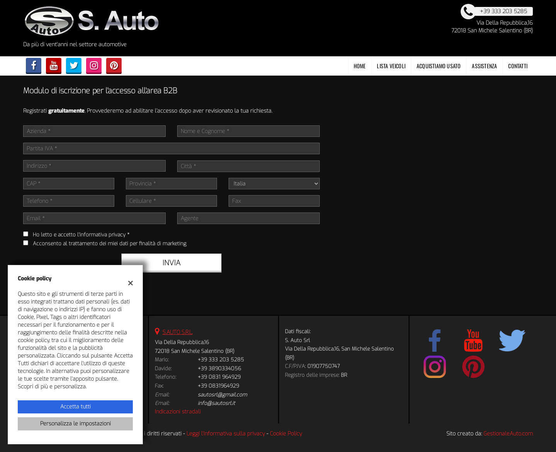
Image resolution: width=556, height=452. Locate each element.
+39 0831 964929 (219, 377)
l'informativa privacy (101, 234)
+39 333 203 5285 (221, 359)
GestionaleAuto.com (508, 433)
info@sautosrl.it (216, 403)
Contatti (517, 66)
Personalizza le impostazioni (75, 423)
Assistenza (484, 66)
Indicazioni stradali (178, 411)
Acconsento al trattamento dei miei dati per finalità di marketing (109, 243)
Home (360, 66)
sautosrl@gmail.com (222, 394)
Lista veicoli (391, 66)
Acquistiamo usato (439, 66)
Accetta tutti (75, 406)
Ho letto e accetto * (81, 234)
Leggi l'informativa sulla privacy (225, 433)
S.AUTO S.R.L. (178, 332)
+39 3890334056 (219, 368)
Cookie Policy (286, 433)
